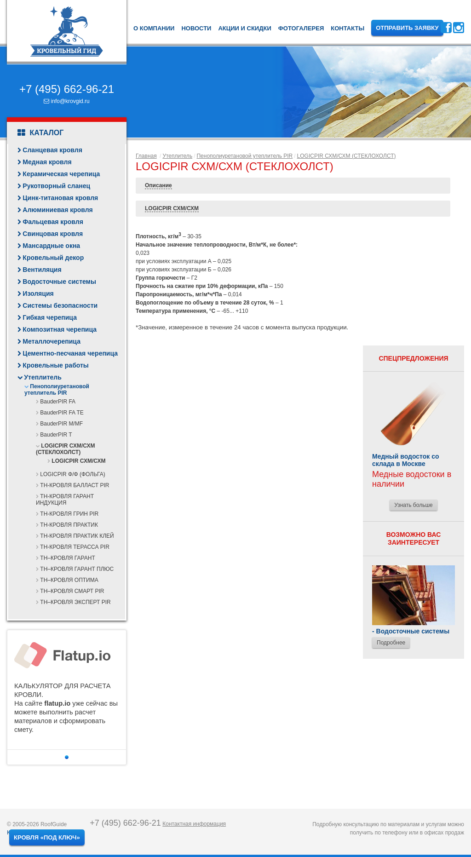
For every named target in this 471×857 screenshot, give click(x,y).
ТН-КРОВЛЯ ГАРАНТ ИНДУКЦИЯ (65, 499)
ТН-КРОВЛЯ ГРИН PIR (69, 514)
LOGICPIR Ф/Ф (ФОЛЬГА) (72, 474)
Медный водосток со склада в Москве (405, 460)
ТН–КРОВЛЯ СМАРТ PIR (72, 591)
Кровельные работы (55, 365)
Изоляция (38, 293)
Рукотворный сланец (56, 186)
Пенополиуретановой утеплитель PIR (56, 389)
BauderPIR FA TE (62, 412)
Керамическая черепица (61, 174)
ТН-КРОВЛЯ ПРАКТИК (69, 525)
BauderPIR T (56, 434)
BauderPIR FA (57, 401)
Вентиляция (42, 269)
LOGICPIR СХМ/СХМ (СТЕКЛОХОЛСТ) (65, 449)
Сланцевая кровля (52, 150)
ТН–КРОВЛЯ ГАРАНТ (67, 558)
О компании (153, 28)
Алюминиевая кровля (57, 209)
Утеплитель (42, 377)
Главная (146, 156)
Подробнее (391, 642)
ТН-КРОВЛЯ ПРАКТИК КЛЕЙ (77, 536)
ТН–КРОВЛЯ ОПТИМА (69, 580)
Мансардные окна (51, 245)
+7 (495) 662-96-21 (66, 89)
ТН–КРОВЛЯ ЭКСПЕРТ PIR (75, 602)
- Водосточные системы (410, 631)
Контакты (347, 28)
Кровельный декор (53, 257)
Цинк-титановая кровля (60, 197)
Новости (196, 28)
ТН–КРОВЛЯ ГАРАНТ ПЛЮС (77, 569)
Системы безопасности (60, 305)
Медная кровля (47, 162)
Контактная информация (194, 824)
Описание (158, 185)
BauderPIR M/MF (61, 423)
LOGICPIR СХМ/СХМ (78, 461)
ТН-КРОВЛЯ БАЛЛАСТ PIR (74, 485)
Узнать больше (413, 505)
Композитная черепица (60, 329)
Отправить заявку (407, 27)
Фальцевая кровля (53, 221)
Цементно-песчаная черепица (70, 353)
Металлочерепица (51, 341)
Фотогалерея (301, 28)
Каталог (40, 133)
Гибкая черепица (50, 317)
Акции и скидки (244, 28)
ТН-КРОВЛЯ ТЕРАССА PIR (74, 547)
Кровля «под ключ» (47, 837)
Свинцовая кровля (53, 233)
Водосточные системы (59, 281)
